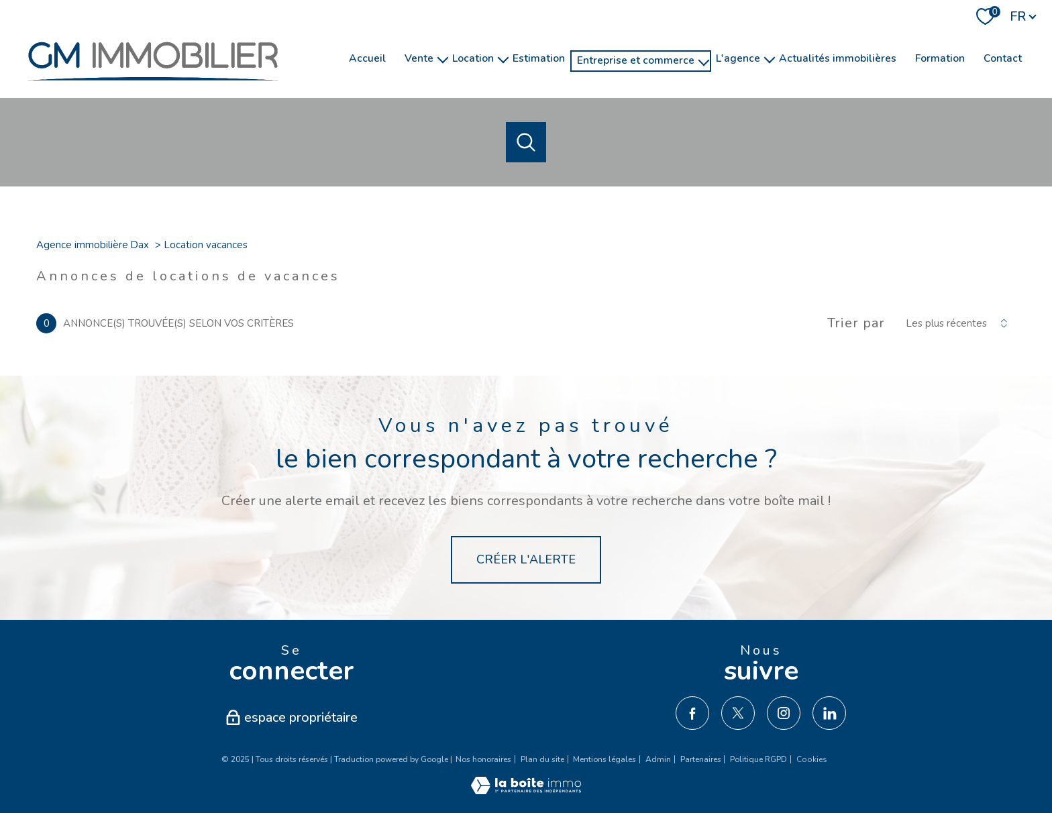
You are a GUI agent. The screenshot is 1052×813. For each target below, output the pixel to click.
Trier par (856, 323)
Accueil (367, 58)
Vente (419, 58)
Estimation (539, 58)
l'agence (738, 58)
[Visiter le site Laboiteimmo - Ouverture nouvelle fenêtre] (526, 790)
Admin (658, 759)
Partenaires (700, 759)
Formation (940, 58)
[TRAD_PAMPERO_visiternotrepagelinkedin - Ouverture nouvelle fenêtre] (829, 713)
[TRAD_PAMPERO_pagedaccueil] (153, 87)
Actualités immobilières (837, 58)
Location (473, 58)
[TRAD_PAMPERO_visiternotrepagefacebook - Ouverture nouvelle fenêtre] (692, 713)
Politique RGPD (758, 759)
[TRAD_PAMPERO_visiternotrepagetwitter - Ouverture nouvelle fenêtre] (738, 713)
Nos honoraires (483, 759)
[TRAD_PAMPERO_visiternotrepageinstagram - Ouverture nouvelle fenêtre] (783, 713)
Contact (1003, 58)
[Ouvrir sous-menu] (442, 58)
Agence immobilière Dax (92, 245)
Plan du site (542, 759)
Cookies (811, 760)
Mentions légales (604, 759)
